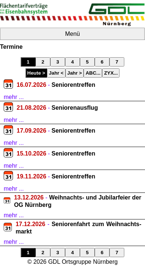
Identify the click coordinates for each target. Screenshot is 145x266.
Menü (72, 34)
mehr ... (14, 97)
